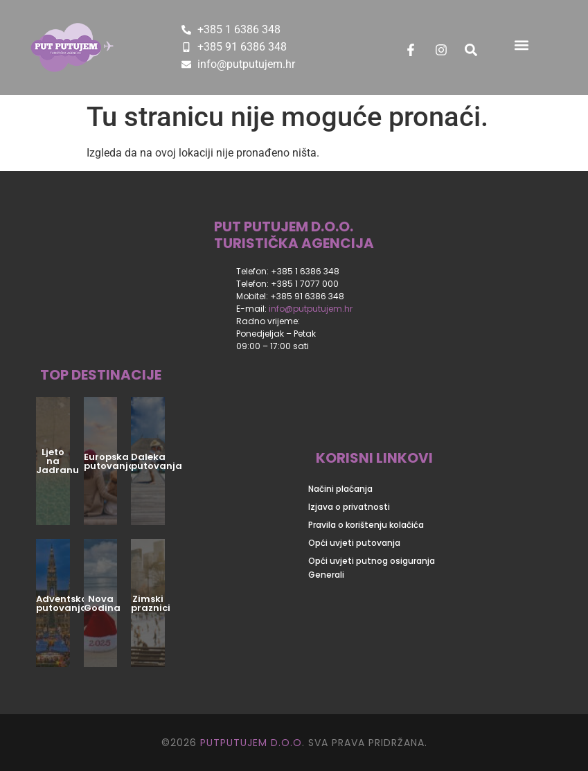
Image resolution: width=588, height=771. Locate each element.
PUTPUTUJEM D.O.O (249, 743)
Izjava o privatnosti (349, 507)
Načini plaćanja (340, 489)
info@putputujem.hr (311, 308)
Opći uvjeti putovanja (354, 543)
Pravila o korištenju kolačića (366, 525)
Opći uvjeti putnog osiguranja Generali (371, 568)
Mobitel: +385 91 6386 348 (290, 296)
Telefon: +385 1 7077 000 (287, 284)
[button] (521, 44)
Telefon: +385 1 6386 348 (287, 271)
